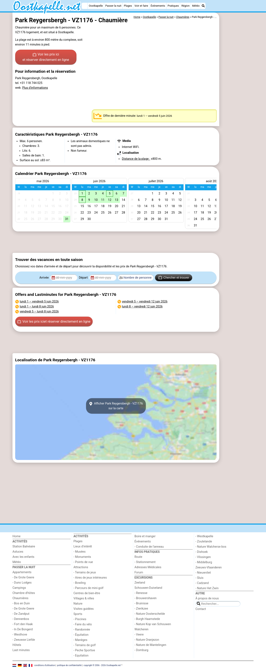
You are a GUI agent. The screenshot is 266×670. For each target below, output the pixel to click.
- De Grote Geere (23, 577)
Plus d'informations (35, 88)
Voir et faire (141, 5)
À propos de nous (207, 598)
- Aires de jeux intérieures (90, 577)
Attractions (81, 567)
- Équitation (81, 635)
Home (16, 536)
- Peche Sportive (84, 650)
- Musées (80, 551)
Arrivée (44, 277)
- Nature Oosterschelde (149, 614)
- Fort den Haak (22, 624)
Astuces (17, 551)
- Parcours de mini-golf (88, 588)
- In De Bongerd (22, 629)
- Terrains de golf (85, 645)
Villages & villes (84, 598)
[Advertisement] (237, 108)
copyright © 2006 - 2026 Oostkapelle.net (102, 665)
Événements (158, 5)
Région (185, 5)
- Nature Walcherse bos (211, 546)
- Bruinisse (141, 603)
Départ (84, 277)
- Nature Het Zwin (207, 588)
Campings (19, 588)
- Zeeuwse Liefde (23, 640)
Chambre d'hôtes (23, 593)
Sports (78, 614)
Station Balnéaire (23, 546)
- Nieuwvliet (203, 572)
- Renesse (140, 593)
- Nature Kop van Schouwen (152, 624)
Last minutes (21, 650)
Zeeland (139, 582)
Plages (128, 5)
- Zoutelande (204, 541)
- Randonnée (82, 629)
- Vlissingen (203, 557)
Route (138, 557)
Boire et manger (145, 536)
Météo (196, 5)
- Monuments (82, 557)
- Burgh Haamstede (147, 619)
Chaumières (20, 598)
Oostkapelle (96, 5)
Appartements (21, 572)
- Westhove (19, 634)
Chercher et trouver (173, 277)
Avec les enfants (23, 557)
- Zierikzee (141, 608)
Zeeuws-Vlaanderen (209, 567)
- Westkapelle (204, 536)
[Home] (84, 6)
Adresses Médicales (147, 567)
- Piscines (80, 619)
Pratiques (173, 5)
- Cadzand (202, 583)
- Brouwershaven (145, 598)
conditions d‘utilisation (44, 665)
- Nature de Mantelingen (150, 645)
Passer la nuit (113, 5)
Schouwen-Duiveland (148, 588)
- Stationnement (144, 562)
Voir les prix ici (45, 57)
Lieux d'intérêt (83, 546)
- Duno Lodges (22, 582)
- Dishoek (202, 552)
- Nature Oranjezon (146, 640)
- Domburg (141, 650)
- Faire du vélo (83, 624)
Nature (78, 603)
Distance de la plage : (136, 159)
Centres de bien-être (87, 593)
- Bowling (80, 583)
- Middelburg (204, 562)
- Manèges (80, 640)
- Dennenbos (20, 619)
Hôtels (16, 645)
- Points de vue (83, 562)
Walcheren (141, 629)
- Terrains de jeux (85, 572)
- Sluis (199, 578)
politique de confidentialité (69, 665)
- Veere (139, 634)
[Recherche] (203, 6)
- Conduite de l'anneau (149, 546)
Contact (201, 609)
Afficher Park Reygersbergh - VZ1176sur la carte (116, 406)
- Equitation (81, 655)
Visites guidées (84, 609)
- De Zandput (20, 614)
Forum (138, 572)
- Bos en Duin (21, 603)
